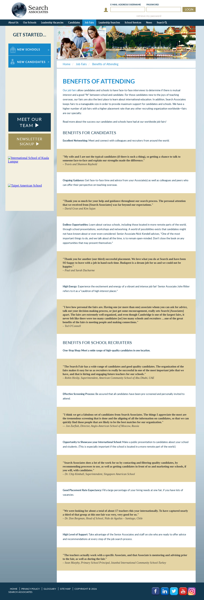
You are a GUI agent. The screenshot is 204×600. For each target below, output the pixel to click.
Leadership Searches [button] (109, 22)
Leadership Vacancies (52, 22)
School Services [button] (133, 22)
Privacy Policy (30, 588)
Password (152, 4)
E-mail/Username (125, 4)
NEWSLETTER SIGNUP (29, 141)
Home (13, 588)
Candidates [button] (74, 22)
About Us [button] (13, 22)
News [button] (149, 22)
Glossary (50, 588)
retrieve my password (148, 16)
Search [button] (162, 22)
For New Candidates (20, 57)
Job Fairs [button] (89, 22)
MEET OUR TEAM (29, 122)
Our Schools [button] (29, 22)
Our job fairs (70, 90)
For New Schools (18, 45)
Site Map (65, 588)
